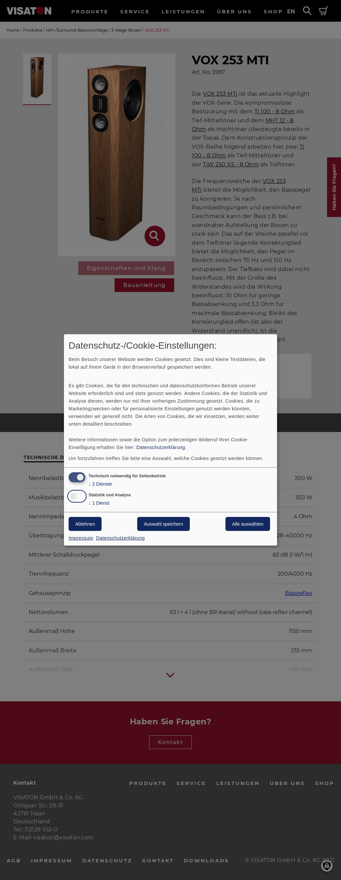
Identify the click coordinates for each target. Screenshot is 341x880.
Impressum (81, 538)
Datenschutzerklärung (161, 447)
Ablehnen (85, 524)
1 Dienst (99, 503)
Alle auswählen (247, 524)
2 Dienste (100, 484)
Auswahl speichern (163, 524)
